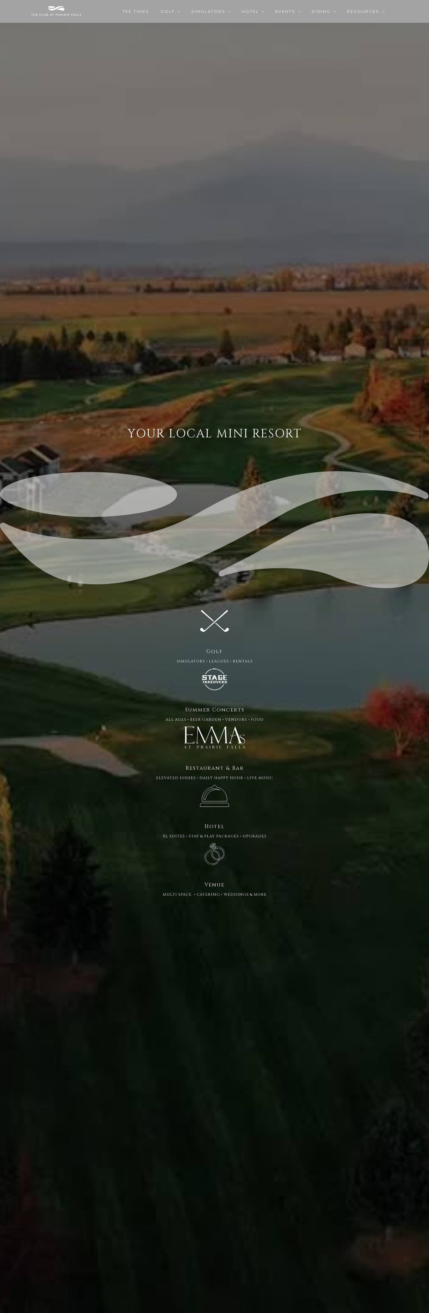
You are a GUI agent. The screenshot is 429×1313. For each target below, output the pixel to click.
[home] (56, 10)
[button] (170, 11)
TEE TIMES (135, 11)
